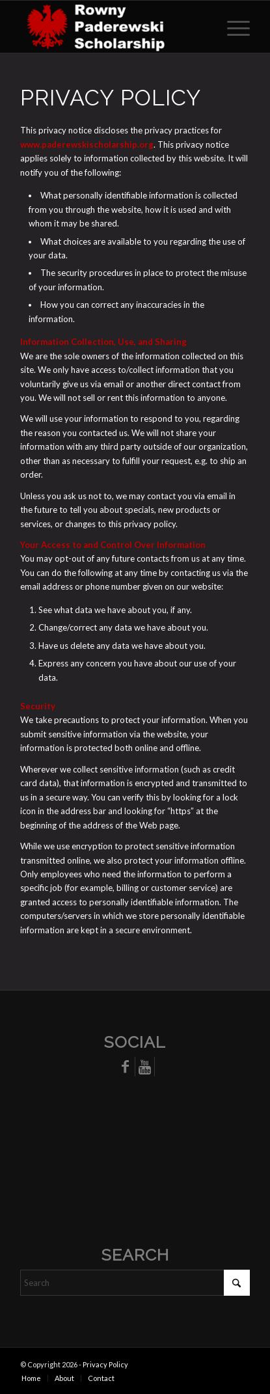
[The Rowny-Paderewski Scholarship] (112, 27)
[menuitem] (232, 27)
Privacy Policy (105, 1364)
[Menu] (232, 27)
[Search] (135, 1283)
